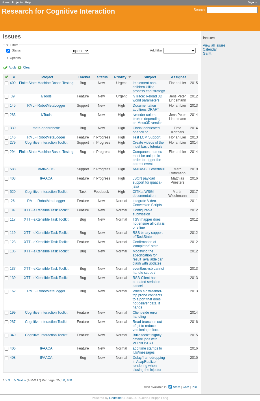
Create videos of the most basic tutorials (148, 145)
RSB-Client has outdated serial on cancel (146, 282)
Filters (14, 45)
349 (13, 335)
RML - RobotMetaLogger (46, 106)
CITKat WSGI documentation (144, 194)
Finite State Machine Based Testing (46, 83)
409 (13, 83)
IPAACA (46, 178)
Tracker (84, 77)
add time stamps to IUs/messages (147, 350)
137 (13, 269)
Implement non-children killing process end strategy (149, 87)
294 (13, 152)
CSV (186, 387)
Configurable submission (142, 212)
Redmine (115, 398)
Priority (120, 77)
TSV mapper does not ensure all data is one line (149, 223)
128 (13, 242)
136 (13, 251)
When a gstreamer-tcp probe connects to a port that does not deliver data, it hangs (147, 299)
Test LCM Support (146, 137)
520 (13, 192)
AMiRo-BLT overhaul (148, 169)
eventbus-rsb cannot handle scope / (148, 271)
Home (6, 2)
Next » (21, 380)
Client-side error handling (145, 315)
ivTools (46, 96)
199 (13, 313)
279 (13, 143)
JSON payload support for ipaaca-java (147, 182)
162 (13, 291)
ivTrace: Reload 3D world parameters (147, 98)
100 (69, 380)
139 (13, 278)
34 (12, 210)
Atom (176, 387)
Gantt (207, 53)
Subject (150, 77)
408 (13, 358)
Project (47, 77)
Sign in (252, 2)
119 (13, 233)
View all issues (214, 45)
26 (12, 201)
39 (12, 96)
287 (13, 322)
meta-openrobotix (46, 128)
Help (28, 2)
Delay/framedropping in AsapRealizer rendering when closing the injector (149, 364)
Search (199, 10)
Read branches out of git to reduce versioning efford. (147, 326)
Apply (12, 67)
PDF (195, 387)
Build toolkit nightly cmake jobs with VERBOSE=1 (147, 339)
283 (13, 115)
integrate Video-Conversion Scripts (147, 203)
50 (63, 380)
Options (15, 58)
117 (13, 219)
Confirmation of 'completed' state (145, 244)
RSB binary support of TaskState (148, 235)
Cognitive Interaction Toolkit (46, 143)
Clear (27, 67)
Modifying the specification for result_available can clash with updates (148, 257)
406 (13, 348)
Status (16, 50)
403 (13, 178)
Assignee (178, 77)
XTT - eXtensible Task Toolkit (46, 210)
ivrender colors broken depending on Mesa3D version (147, 119)
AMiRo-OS (46, 169)
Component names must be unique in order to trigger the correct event (147, 158)
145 (13, 106)
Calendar (210, 49)
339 (13, 128)
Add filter (156, 50)
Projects (17, 2)
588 (13, 169)
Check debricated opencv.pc (146, 130)
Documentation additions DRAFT (146, 108)
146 (13, 137)
